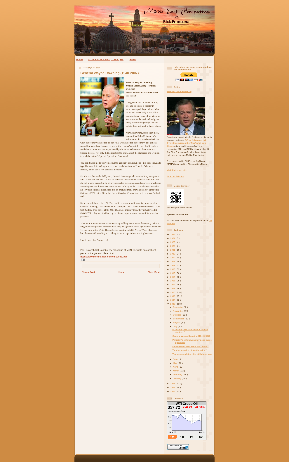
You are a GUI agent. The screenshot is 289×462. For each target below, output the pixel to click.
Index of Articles (175, 176)
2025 (173, 234)
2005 (173, 387)
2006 (173, 383)
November (178, 311)
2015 (173, 273)
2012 (173, 284)
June (176, 359)
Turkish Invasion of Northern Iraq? (190, 350)
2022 (173, 246)
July (175, 326)
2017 (173, 265)
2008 (173, 300)
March (176, 370)
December (178, 307)
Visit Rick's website (177, 170)
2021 (173, 250)
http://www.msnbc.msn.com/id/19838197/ (103, 256)
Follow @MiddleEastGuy (179, 91)
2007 (173, 304)
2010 (173, 292)
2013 (173, 280)
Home (79, 59)
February (178, 374)
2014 (173, 277)
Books (133, 59)
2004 (173, 391)
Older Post (153, 272)
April (175, 367)
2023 (173, 242)
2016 (173, 269)
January (177, 378)
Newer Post (88, 272)
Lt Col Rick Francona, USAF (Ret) (106, 59)
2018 (173, 261)
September (179, 318)
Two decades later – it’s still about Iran (192, 354)
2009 (173, 296)
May (175, 363)
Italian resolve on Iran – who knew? (190, 346)
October (177, 315)
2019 (173, 257)
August (177, 322)
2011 (173, 288)
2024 (173, 238)
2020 (173, 253)
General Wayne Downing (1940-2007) (109, 73)
